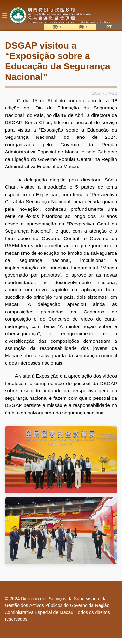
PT (109, 27)
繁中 (57, 27)
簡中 (83, 27)
